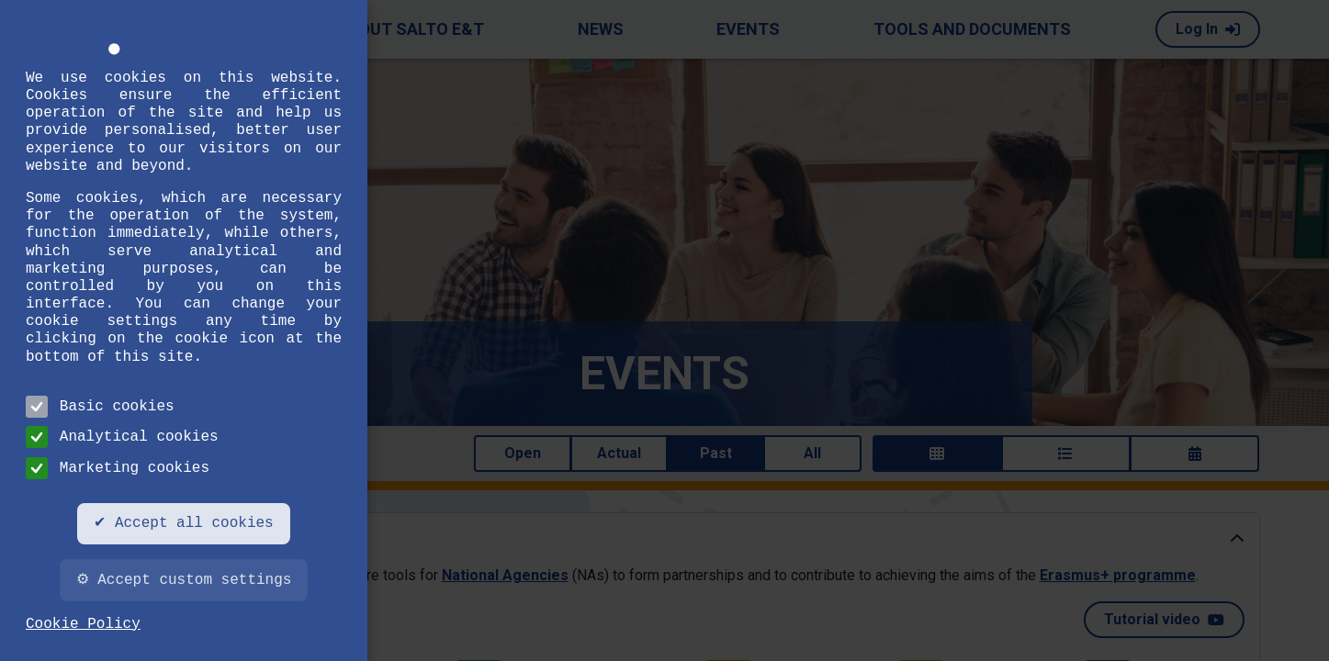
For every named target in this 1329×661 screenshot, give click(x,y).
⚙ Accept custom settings (184, 580)
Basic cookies (100, 407)
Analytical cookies (122, 437)
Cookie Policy (83, 624)
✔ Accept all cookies (183, 523)
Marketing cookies (117, 468)
